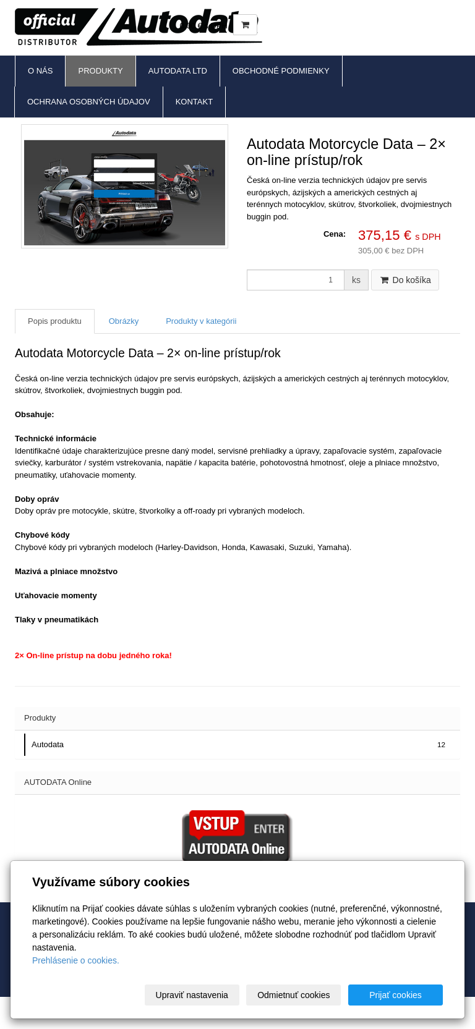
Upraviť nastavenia (192, 995)
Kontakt (194, 101)
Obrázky (124, 321)
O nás (40, 70)
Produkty (100, 70)
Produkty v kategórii (201, 321)
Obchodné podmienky (281, 70)
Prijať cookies (395, 995)
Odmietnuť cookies (293, 995)
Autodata (240, 744)
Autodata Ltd (177, 70)
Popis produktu (55, 321)
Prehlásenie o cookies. (75, 960)
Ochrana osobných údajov (88, 101)
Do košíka (405, 280)
